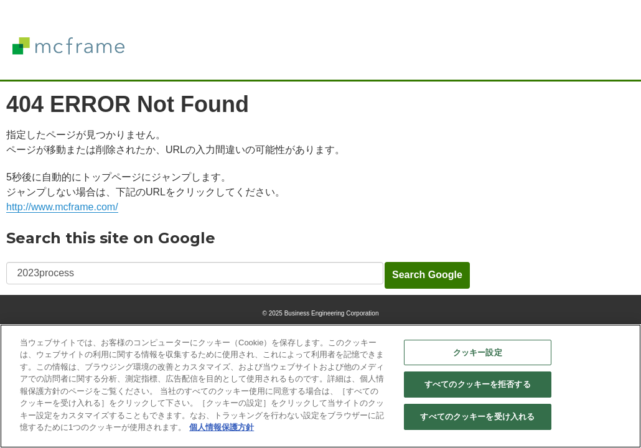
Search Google (427, 274)
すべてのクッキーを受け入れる (477, 417)
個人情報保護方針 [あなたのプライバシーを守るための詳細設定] (221, 427)
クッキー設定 (477, 352)
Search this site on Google (110, 238)
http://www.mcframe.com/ (62, 207)
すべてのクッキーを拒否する (477, 385)
